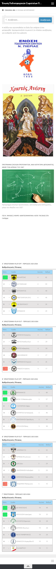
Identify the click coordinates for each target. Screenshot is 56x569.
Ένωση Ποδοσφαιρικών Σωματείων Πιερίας (22, 3)
